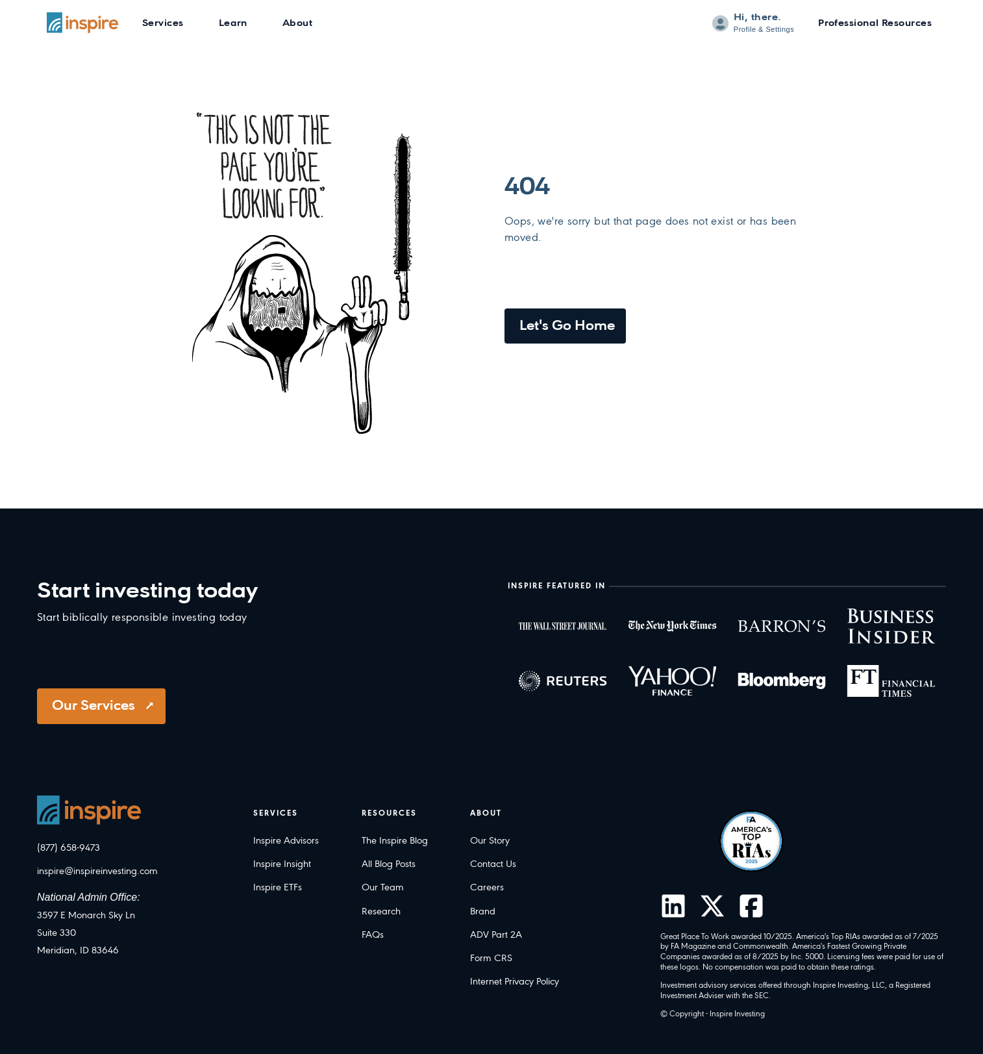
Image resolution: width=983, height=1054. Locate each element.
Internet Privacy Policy (514, 982)
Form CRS (491, 958)
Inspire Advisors (286, 841)
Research (381, 912)
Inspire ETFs (277, 888)
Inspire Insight (282, 864)
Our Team (383, 888)
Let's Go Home (567, 326)
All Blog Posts (389, 864)
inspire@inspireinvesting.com (97, 871)
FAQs (373, 935)
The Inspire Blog (395, 841)
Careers (487, 888)
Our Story (490, 841)
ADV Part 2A (496, 935)
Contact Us (493, 864)
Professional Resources (875, 24)
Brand (482, 912)
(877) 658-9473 (68, 848)
